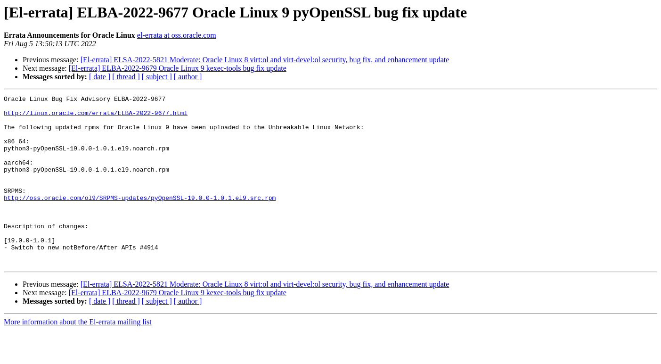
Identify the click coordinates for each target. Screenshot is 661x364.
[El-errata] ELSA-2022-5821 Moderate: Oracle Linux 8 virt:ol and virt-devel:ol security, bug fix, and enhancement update (265, 60)
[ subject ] (157, 77)
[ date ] (99, 77)
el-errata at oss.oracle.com (176, 35)
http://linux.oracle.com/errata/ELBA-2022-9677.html (96, 117)
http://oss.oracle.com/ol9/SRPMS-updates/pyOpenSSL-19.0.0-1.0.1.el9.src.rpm (140, 219)
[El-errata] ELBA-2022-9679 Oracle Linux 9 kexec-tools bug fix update (177, 68)
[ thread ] (126, 77)
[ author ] (188, 77)
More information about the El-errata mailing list (78, 356)
